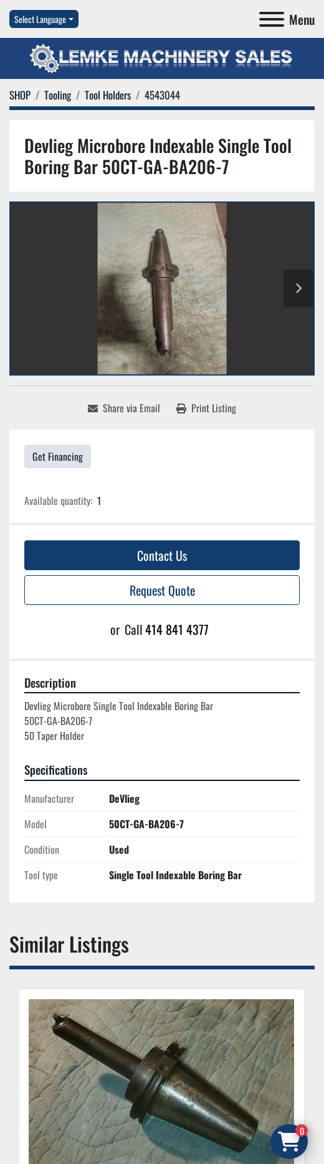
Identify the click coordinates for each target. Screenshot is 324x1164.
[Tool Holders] (108, 95)
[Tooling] (57, 95)
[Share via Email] (124, 408)
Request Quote (162, 590)
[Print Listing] (206, 408)
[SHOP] (20, 95)
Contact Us (162, 555)
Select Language (40, 18)
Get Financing (57, 456)
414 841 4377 (177, 629)
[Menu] (271, 19)
